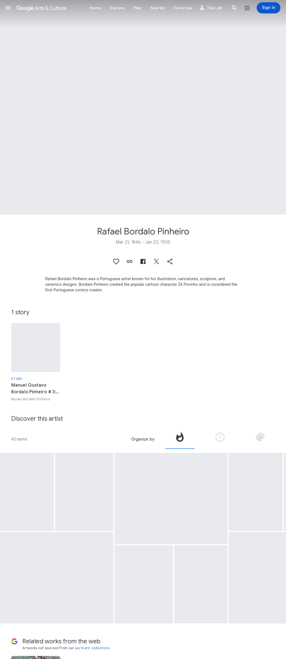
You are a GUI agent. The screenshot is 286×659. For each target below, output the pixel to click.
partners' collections (92, 648)
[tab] (179, 439)
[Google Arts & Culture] (41, 8)
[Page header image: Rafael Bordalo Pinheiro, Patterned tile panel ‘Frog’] (143, 107)
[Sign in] (268, 7)
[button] (8, 8)
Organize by (142, 439)
